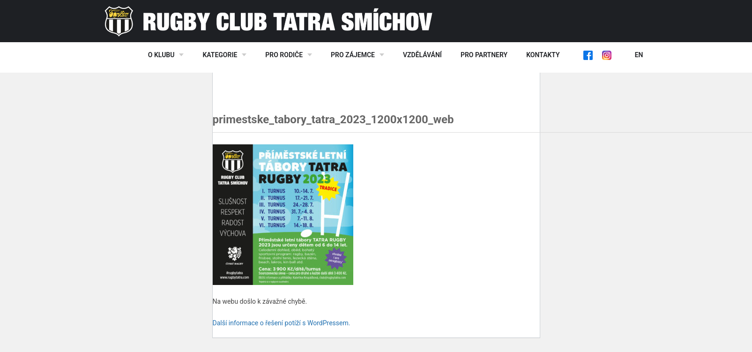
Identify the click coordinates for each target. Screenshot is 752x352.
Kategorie (219, 55)
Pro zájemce (353, 55)
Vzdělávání (422, 55)
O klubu (161, 55)
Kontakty (542, 55)
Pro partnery (484, 55)
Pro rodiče (284, 55)
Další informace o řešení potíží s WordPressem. (281, 323)
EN (639, 55)
